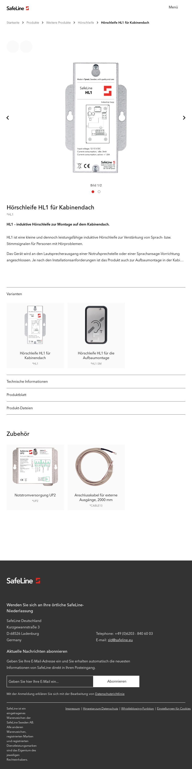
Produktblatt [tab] (16, 395)
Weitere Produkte (58, 23)
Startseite (13, 23)
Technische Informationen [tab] (27, 381)
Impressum (72, 708)
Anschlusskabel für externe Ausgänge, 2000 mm (96, 497)
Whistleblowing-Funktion (137, 708)
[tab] (93, 191)
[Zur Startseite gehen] (18, 7)
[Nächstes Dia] (184, 117)
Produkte (33, 23)
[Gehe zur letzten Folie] (8, 117)
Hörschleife (86, 23)
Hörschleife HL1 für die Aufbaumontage (96, 355)
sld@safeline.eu (120, 640)
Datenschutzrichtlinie (110, 694)
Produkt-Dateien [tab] (20, 408)
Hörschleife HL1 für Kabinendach (125, 23)
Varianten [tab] (14, 294)
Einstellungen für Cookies (174, 708)
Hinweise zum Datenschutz (100, 708)
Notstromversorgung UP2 (35, 495)
